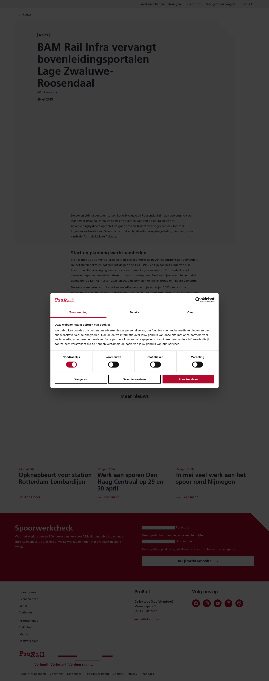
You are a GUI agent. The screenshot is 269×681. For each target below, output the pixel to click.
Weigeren (81, 379)
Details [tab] (134, 312)
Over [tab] (190, 312)
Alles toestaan (188, 379)
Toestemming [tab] (78, 312)
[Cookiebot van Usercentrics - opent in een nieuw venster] (198, 300)
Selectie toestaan (134, 379)
